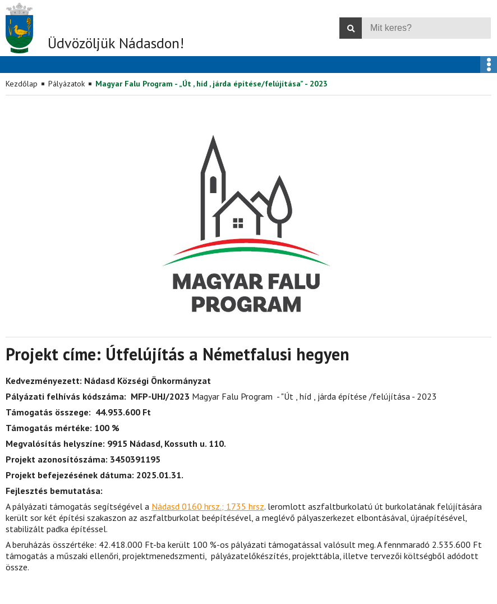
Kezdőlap (22, 84)
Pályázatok (66, 84)
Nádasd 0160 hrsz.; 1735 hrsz (207, 506)
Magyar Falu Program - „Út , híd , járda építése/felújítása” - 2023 (211, 84)
